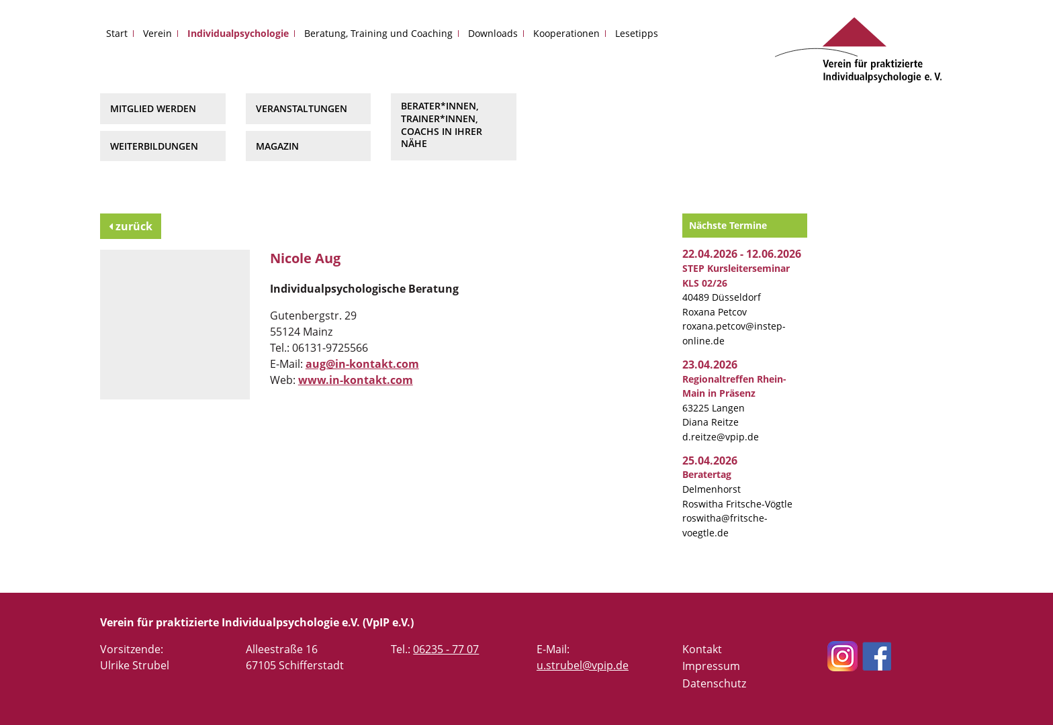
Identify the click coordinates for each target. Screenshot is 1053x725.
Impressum (711, 666)
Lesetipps (636, 33)
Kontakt (702, 649)
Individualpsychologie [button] (238, 33)
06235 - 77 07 (446, 649)
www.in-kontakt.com (355, 380)
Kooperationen (566, 33)
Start (117, 33)
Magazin (277, 146)
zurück (130, 226)
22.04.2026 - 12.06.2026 (741, 253)
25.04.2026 (709, 460)
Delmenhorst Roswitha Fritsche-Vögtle (737, 489)
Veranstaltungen (301, 108)
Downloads (493, 33)
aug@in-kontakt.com (362, 363)
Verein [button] (157, 33)
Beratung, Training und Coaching (378, 33)
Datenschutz (714, 683)
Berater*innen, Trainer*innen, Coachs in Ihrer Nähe (441, 124)
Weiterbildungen (154, 146)
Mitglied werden (153, 108)
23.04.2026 (709, 364)
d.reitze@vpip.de (720, 436)
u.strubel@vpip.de (583, 665)
